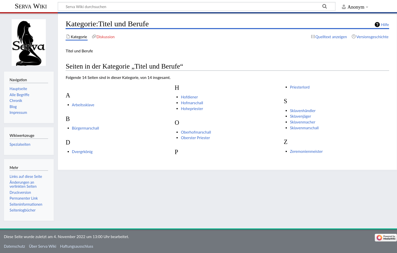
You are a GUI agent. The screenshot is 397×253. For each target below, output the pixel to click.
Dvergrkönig (82, 151)
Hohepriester (192, 108)
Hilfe (385, 24)
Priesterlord (300, 87)
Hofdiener (189, 97)
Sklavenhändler (302, 110)
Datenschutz (14, 246)
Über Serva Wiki (42, 246)
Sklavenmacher (302, 122)
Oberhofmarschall (196, 132)
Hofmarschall (192, 102)
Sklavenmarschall (304, 127)
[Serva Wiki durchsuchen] (196, 6)
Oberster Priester (195, 137)
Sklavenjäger (300, 116)
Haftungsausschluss (76, 246)
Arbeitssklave (83, 104)
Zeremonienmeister (306, 151)
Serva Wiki (31, 6)
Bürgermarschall (85, 128)
